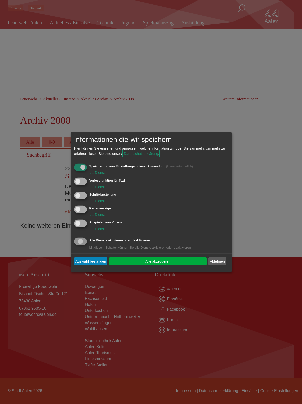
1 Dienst (97, 173)
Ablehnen (217, 261)
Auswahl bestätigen (90, 261)
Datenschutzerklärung (141, 154)
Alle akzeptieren (157, 261)
